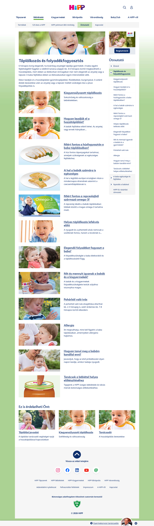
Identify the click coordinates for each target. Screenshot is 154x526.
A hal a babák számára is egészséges (80, 172)
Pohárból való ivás (75, 299)
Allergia (69, 325)
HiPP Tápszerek (40, 480)
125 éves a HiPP (38, 25)
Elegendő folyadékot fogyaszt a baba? (84, 249)
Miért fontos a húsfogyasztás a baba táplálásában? (84, 146)
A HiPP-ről (101, 487)
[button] (124, 7)
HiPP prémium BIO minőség (62, 25)
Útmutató (85, 25)
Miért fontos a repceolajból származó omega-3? (81, 197)
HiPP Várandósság (112, 480)
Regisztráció (122, 50)
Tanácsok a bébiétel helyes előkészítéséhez (81, 378)
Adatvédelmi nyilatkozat (46, 487)
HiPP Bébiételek (57, 480)
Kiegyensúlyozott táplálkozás (83, 93)
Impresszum (88, 487)
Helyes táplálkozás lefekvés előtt (81, 223)
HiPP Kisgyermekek (76, 480)
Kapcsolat (99, 25)
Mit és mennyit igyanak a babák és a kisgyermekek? (84, 275)
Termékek (22, 25)
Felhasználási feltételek (69, 487)
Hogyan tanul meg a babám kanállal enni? (82, 352)
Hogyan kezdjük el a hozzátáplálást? (77, 120)
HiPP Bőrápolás (94, 480)
